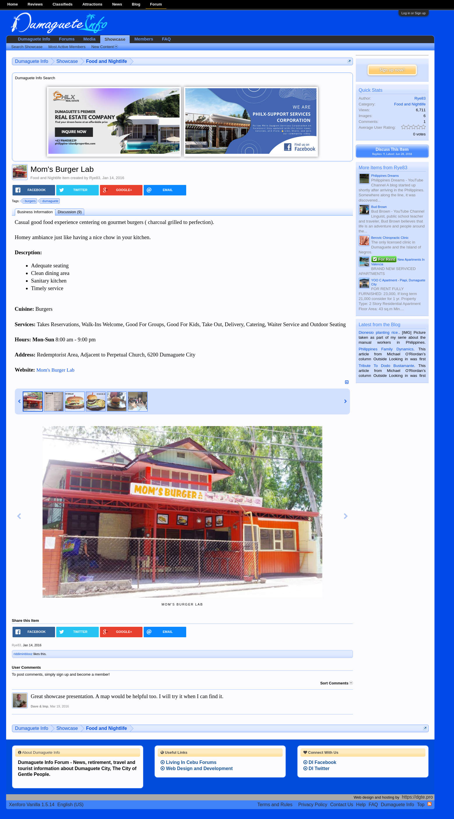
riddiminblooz (23, 654)
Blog (136, 4)
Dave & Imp (39, 706)
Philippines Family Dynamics (386, 349)
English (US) (70, 804)
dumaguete (49, 201)
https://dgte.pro (417, 797)
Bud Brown (379, 207)
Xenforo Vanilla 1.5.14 (31, 804)
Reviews (35, 4)
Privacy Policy (312, 804)
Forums (67, 39)
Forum (156, 4)
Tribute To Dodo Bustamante (386, 365)
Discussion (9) (70, 212)
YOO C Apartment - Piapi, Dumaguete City (398, 282)
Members (143, 39)
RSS (429, 804)
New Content (104, 47)
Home (12, 4)
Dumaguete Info (34, 39)
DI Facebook (320, 762)
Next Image (346, 516)
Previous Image (19, 516)
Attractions (92, 4)
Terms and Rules (274, 804)
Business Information (35, 212)
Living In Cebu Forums (189, 762)
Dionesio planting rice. (379, 332)
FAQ (166, 39)
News (117, 4)
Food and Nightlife (46, 178)
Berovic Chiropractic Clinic (390, 237)
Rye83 (94, 178)
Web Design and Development (197, 768)
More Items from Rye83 (383, 167)
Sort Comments (336, 683)
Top (421, 804)
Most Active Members (66, 47)
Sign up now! (391, 70)
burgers (29, 201)
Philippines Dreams (385, 175)
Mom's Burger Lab (55, 370)
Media (89, 39)
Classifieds (62, 4)
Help (361, 804)
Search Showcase (27, 47)
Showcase (115, 39)
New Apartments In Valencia (398, 261)
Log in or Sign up (414, 13)
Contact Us (341, 804)
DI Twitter (316, 768)
